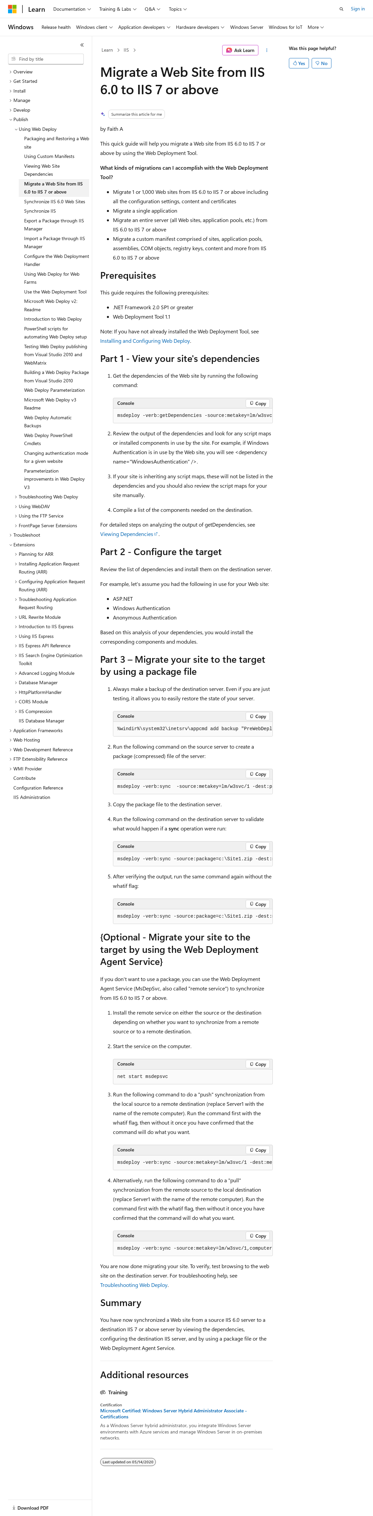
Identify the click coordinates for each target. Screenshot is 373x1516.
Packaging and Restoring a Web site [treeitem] (56, 142)
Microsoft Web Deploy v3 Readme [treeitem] (50, 403)
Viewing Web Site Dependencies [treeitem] (42, 170)
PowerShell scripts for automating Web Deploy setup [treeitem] (55, 332)
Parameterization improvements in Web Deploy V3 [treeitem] (54, 479)
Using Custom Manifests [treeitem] (49, 156)
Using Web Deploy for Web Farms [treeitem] (51, 278)
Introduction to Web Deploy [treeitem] (53, 319)
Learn (107, 50)
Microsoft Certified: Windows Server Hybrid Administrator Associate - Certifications (173, 1414)
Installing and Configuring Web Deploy (145, 340)
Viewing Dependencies (126, 533)
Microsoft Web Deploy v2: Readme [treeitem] (50, 305)
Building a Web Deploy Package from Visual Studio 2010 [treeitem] (56, 376)
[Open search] (341, 9)
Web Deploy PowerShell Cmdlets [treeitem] (48, 439)
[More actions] (267, 50)
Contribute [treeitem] (24, 778)
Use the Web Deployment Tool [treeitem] (55, 291)
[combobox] (46, 59)
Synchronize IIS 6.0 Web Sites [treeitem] (54, 201)
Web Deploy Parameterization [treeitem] (54, 390)
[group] (193, 416)
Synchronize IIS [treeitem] (40, 211)
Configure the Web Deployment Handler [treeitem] (56, 260)
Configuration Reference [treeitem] (38, 787)
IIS (126, 50)
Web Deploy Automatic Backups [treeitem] (48, 421)
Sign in (358, 8)
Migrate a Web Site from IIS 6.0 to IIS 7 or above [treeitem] (53, 187)
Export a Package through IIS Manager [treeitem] (54, 224)
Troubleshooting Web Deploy (134, 1284)
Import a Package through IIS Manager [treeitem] (54, 242)
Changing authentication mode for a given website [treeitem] (56, 457)
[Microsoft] (12, 9)
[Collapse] (82, 45)
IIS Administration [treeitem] (31, 797)
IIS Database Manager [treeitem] (41, 720)
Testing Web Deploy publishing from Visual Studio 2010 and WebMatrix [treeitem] (55, 354)
